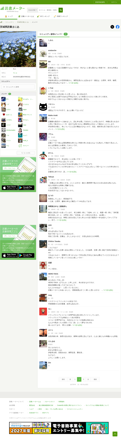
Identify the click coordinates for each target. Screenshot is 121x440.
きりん (50, 153)
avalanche (52, 50)
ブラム (50, 134)
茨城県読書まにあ (23, 22)
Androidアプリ (33, 413)
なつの (51, 195)
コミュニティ (9, 22)
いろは (50, 88)
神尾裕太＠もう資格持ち (57, 206)
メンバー (6, 94)
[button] (61, 10)
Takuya (51, 177)
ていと (15, 73)
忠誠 (50, 263)
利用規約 (61, 401)
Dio (49, 363)
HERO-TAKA (53, 274)
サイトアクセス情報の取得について (97, 405)
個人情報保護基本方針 (46, 405)
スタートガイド (50, 401)
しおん (50, 40)
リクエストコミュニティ (75, 409)
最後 (95, 379)
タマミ (50, 330)
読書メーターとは (35, 401)
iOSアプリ (45, 413)
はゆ (50, 225)
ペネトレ (51, 104)
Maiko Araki (53, 115)
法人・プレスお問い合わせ (54, 409)
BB (49, 62)
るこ (50, 309)
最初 (63, 379)
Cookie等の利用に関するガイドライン (69, 405)
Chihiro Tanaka (54, 241)
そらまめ (51, 341)
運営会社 (32, 405)
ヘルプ (31, 409)
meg (50, 295)
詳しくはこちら (9, 168)
